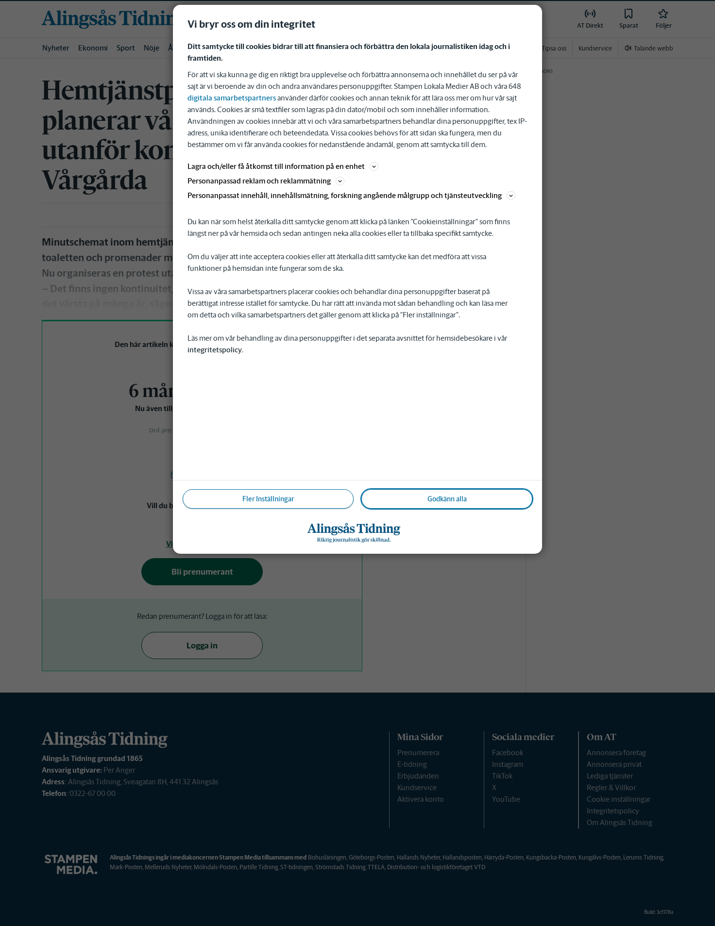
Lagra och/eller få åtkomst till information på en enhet (282, 166)
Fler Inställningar (268, 499)
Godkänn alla (447, 499)
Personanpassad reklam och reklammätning (265, 180)
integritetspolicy (214, 349)
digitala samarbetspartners (231, 97)
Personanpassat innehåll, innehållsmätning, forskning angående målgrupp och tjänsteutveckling (351, 195)
